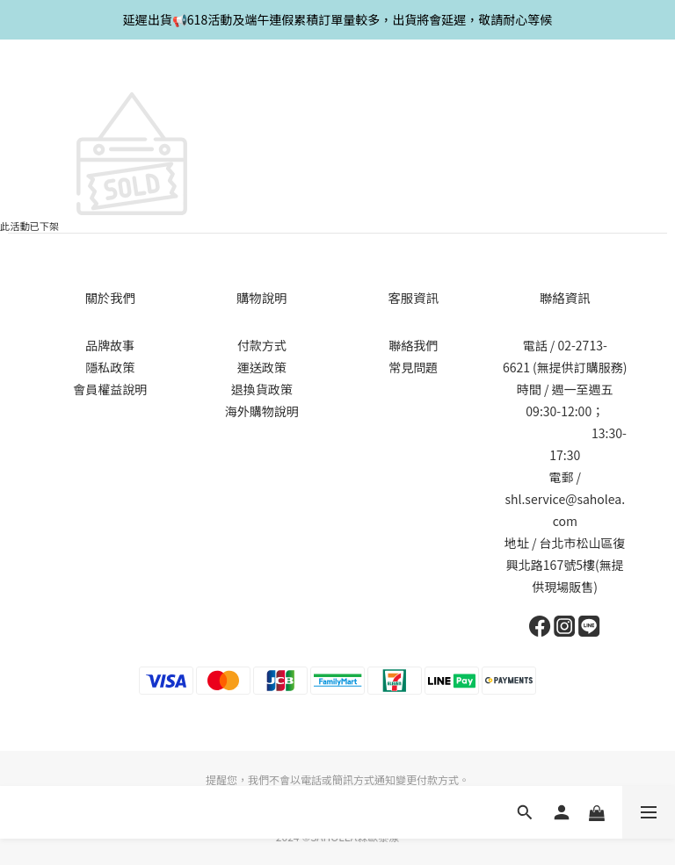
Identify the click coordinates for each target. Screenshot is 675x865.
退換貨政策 (262, 389)
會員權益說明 (110, 389)
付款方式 (262, 345)
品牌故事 (109, 345)
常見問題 (413, 367)
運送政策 (262, 367)
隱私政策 (109, 367)
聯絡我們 (413, 345)
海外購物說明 (262, 411)
